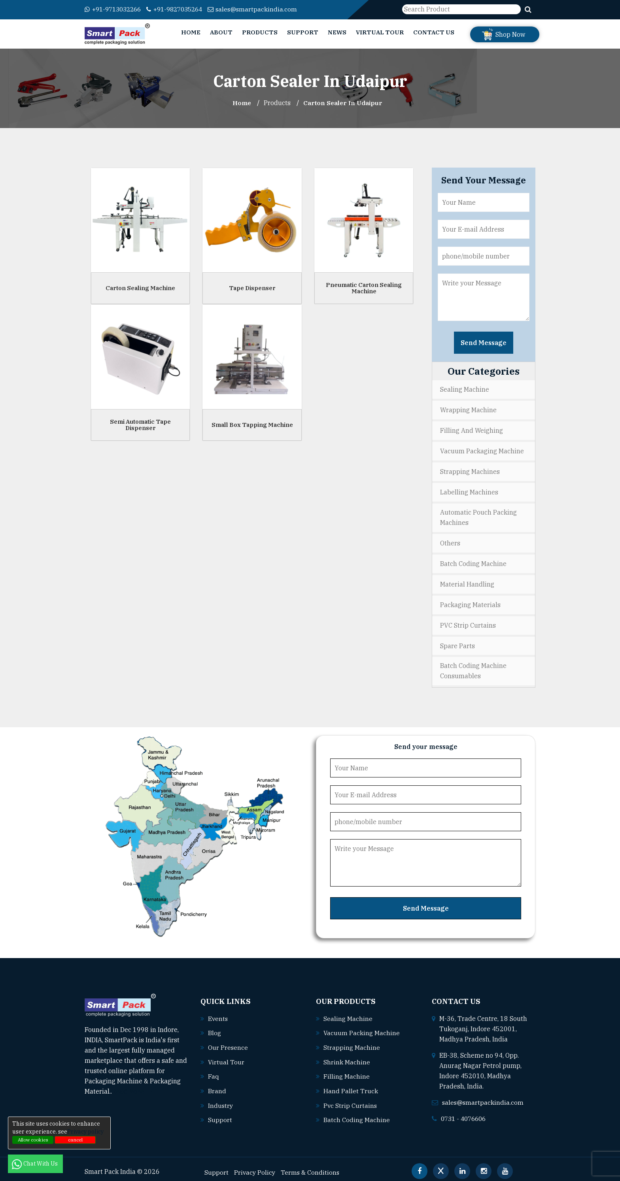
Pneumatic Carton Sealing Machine (364, 288)
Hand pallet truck (350, 1085)
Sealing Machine (464, 389)
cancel (75, 1140)
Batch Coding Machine (473, 561)
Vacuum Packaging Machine (482, 450)
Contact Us (433, 32)
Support (302, 32)
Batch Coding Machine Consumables (473, 667)
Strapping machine (351, 1042)
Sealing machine (347, 1014)
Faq (213, 1071)
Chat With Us (35, 1163)
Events (218, 1014)
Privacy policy (85, 1131)
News (337, 32)
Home (190, 32)
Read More (132, 1087)
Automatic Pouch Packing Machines (478, 515)
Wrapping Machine (468, 409)
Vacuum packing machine (361, 1028)
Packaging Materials (470, 601)
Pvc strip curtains (350, 1099)
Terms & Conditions (311, 1166)
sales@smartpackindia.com (263, 9)
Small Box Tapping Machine (252, 424)
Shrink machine (346, 1056)
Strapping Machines (470, 470)
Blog (214, 1028)
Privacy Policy (255, 1166)
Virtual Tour (380, 32)
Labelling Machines (469, 490)
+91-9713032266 (115, 9)
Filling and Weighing (471, 430)
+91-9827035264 (181, 9)
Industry (221, 1099)
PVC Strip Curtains (468, 621)
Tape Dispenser (252, 287)
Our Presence (228, 1042)
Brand (217, 1085)
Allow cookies (33, 1140)
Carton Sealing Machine (140, 287)
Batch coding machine (356, 1113)
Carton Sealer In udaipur (343, 103)
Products (260, 32)
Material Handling (467, 581)
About (221, 32)
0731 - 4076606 (465, 1114)
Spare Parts (457, 641)
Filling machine (346, 1071)
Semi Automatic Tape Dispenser (140, 424)
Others (450, 541)
